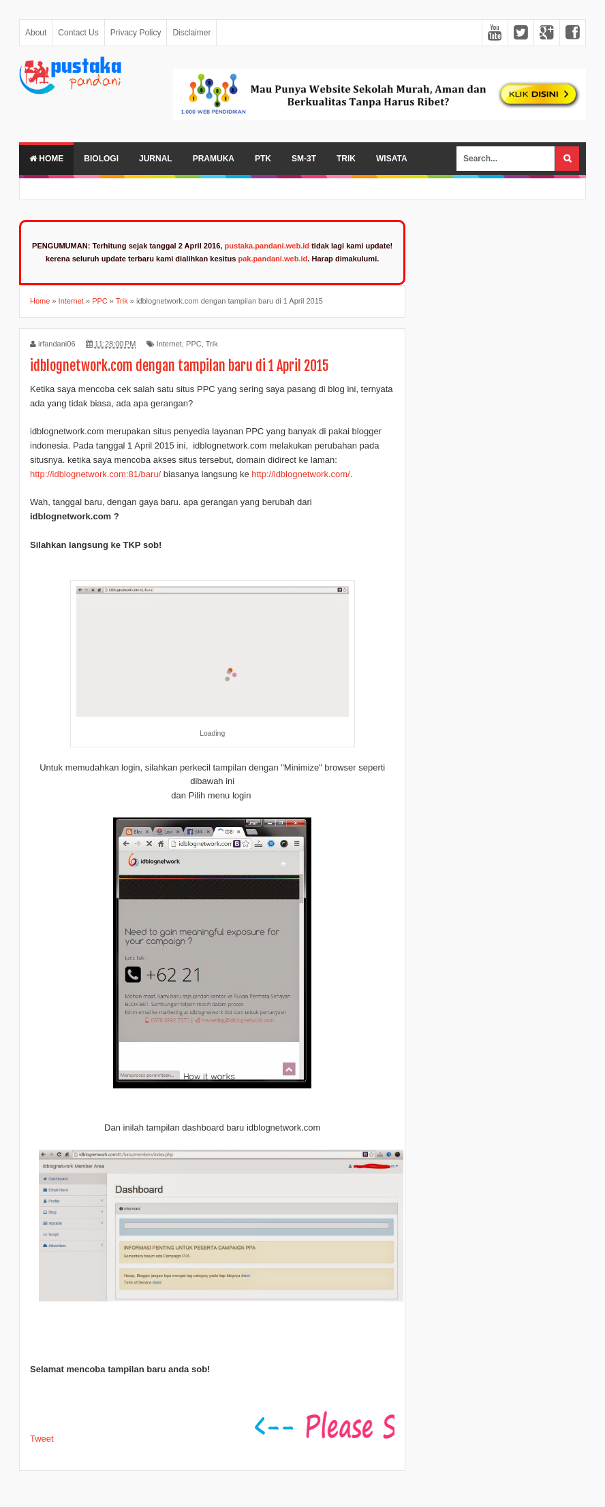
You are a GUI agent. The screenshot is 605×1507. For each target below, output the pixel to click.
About (35, 32)
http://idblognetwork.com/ (300, 474)
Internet (169, 344)
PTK (263, 158)
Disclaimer (191, 32)
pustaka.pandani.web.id (267, 246)
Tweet (42, 1438)
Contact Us (78, 32)
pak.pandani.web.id (272, 259)
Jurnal (155, 158)
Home (46, 158)
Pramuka (213, 158)
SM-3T (304, 158)
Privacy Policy (135, 32)
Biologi (101, 158)
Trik (346, 158)
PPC (194, 344)
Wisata (391, 158)
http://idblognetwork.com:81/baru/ (95, 474)
